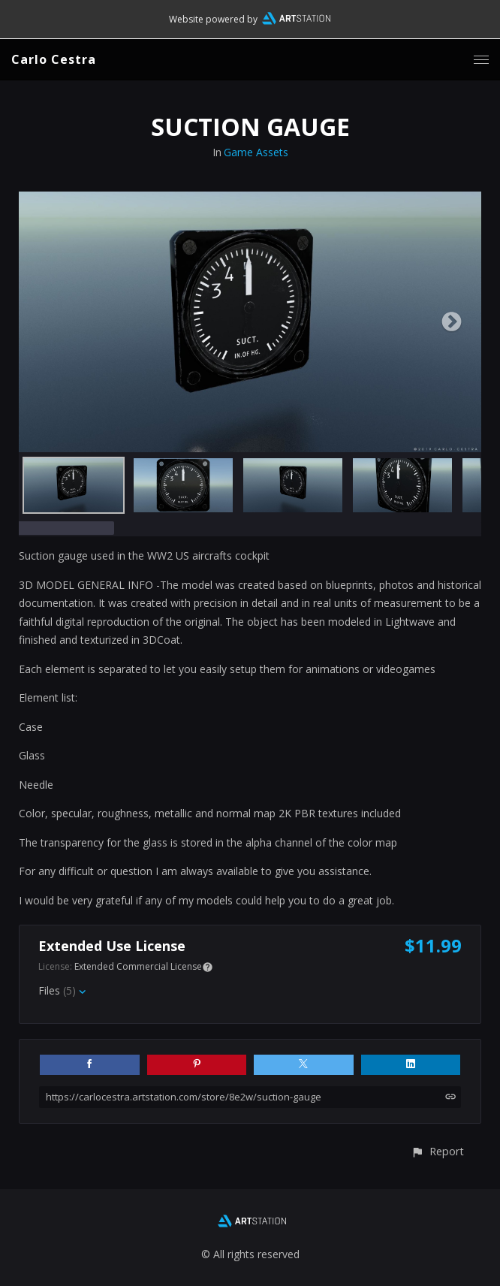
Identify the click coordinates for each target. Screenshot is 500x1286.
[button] (437, 1151)
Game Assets (256, 152)
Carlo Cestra (53, 59)
